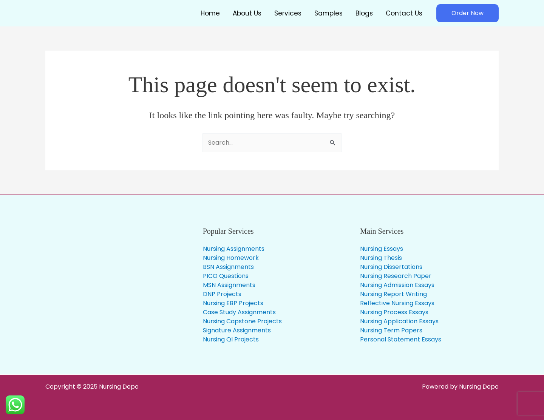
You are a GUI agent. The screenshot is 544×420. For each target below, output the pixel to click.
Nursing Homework (231, 257)
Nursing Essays (381, 248)
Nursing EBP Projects (233, 303)
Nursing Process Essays (394, 312)
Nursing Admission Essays (397, 285)
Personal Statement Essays (400, 339)
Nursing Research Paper (395, 276)
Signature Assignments (237, 330)
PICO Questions (226, 276)
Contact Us (404, 13)
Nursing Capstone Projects (242, 321)
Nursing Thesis (381, 257)
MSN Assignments (229, 285)
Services (287, 13)
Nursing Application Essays (399, 321)
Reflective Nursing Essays (397, 303)
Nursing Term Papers (391, 330)
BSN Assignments (228, 266)
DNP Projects (222, 294)
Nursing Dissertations (391, 266)
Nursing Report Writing (393, 294)
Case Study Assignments (239, 312)
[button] (467, 13)
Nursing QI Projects (231, 339)
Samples (328, 13)
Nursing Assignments (233, 248)
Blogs (364, 13)
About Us (247, 13)
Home (210, 13)
